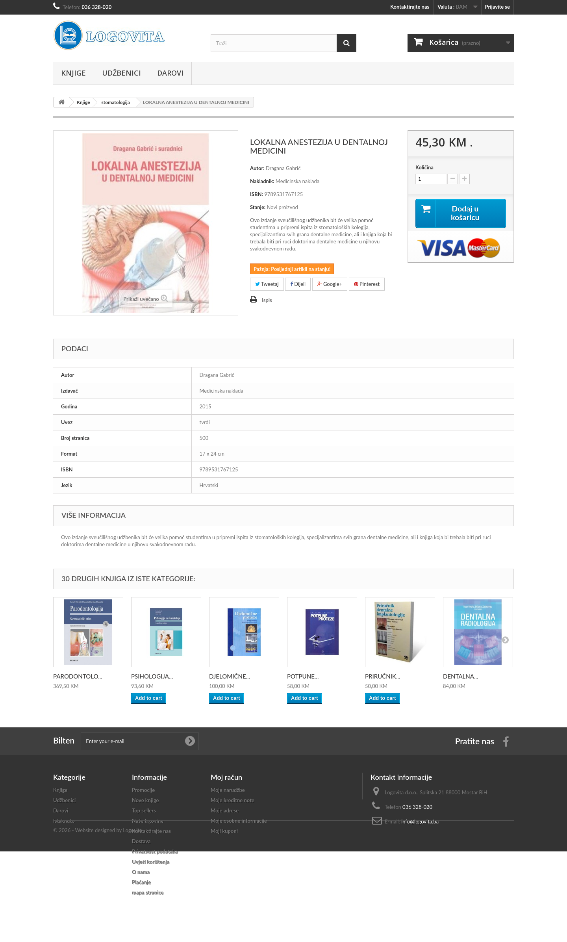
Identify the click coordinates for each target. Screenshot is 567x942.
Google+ (330, 284)
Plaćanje (141, 882)
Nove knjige (145, 800)
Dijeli (298, 284)
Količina (424, 167)
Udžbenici (121, 73)
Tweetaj (267, 284)
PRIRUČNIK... (382, 676)
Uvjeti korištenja (150, 862)
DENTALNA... (460, 676)
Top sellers (144, 810)
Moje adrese (225, 810)
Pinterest (367, 284)
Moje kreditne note (232, 800)
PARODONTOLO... (77, 676)
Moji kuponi (224, 831)
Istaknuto (64, 821)
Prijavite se (497, 7)
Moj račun (226, 777)
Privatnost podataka (155, 851)
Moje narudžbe (228, 790)
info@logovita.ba (420, 821)
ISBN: (256, 194)
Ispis (267, 300)
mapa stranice (147, 892)
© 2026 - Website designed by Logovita (97, 921)
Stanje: (257, 207)
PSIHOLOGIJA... (152, 676)
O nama (141, 872)
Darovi (170, 73)
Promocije (143, 790)
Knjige (73, 73)
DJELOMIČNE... (229, 676)
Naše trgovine (147, 821)
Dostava (141, 841)
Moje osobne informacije (239, 821)
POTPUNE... (303, 676)
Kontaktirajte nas (409, 7)
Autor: (257, 168)
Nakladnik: (262, 181)
